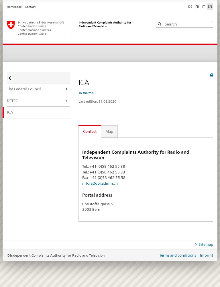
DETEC (12, 100)
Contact (30, 6)
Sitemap (205, 244)
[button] (208, 24)
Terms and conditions (178, 255)
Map (109, 131)
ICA (10, 112)
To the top (86, 93)
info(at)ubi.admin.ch (100, 183)
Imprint (206, 255)
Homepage (14, 6)
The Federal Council (24, 89)
